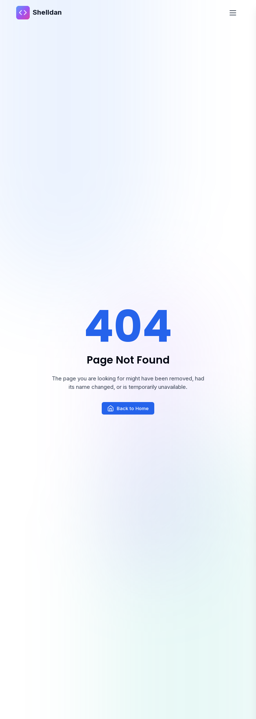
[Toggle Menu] (233, 13)
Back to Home (128, 408)
